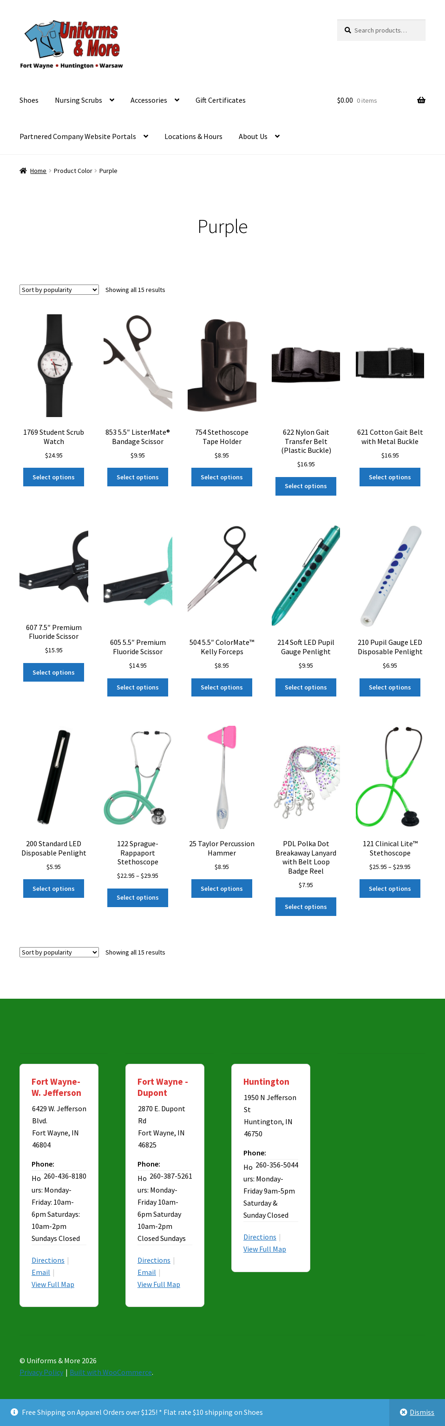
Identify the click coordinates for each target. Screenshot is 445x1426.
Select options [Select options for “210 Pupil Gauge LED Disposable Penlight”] (390, 687)
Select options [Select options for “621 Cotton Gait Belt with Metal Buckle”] (390, 477)
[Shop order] (59, 290)
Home (38, 170)
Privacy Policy (41, 1372)
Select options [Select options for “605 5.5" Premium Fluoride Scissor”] (138, 687)
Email (41, 1272)
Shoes (29, 100)
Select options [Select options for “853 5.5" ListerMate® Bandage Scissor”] (138, 477)
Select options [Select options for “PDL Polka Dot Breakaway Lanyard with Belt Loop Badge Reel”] (306, 906)
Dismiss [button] (422, 1412)
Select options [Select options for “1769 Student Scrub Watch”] (54, 477)
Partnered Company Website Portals (78, 136)
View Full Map (53, 1284)
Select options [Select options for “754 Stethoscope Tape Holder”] (222, 477)
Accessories (149, 100)
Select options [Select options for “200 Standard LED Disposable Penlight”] (54, 888)
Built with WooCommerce (111, 1372)
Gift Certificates (221, 100)
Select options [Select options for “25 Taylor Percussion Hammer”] (222, 888)
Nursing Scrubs (78, 100)
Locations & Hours (193, 136)
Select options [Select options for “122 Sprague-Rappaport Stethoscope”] (138, 897)
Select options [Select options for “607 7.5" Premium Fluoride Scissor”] (54, 672)
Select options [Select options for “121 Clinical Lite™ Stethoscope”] (390, 888)
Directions (48, 1260)
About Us (253, 136)
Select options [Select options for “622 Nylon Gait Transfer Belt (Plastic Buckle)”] (306, 486)
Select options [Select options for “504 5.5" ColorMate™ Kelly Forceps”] (222, 687)
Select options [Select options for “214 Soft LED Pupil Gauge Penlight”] (306, 687)
